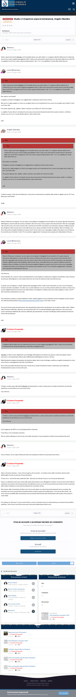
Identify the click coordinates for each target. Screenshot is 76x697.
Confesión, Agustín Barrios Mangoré (19, 649)
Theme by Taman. (45, 685)
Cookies (50, 681)
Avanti (68, 40)
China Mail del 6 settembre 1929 (59, 615)
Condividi (19, 563)
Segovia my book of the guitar (17, 632)
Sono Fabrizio (12, 595)
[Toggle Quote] (4, 81)
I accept (64, 693)
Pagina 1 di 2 (37, 39)
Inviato (14, 50)
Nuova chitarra (12, 582)
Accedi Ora (38, 551)
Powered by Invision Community (34, 685)
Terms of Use (44, 694)
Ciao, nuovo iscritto (14, 604)
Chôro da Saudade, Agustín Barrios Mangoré (21, 658)
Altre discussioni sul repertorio (22, 33)
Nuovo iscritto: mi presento (16, 589)
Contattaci (43, 681)
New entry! (11, 610)
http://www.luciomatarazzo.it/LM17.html (31, 300)
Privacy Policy (34, 681)
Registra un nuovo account (38, 538)
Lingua (26, 681)
